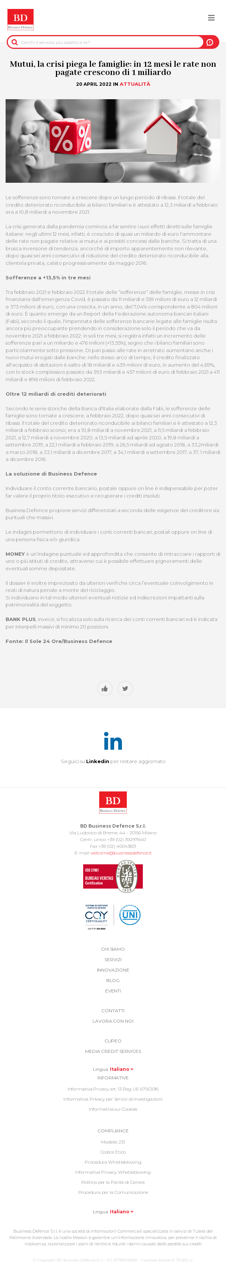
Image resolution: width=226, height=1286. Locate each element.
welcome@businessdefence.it (121, 853)
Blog (113, 980)
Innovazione (113, 970)
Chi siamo (113, 949)
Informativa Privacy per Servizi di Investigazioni (113, 1099)
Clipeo (113, 1041)
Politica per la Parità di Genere (113, 1182)
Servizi (112, 959)
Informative (113, 1077)
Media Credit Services (113, 1051)
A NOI (209, 42)
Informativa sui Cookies (113, 1109)
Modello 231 (113, 1142)
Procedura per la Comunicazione (113, 1192)
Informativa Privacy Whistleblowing (113, 1172)
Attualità (135, 84)
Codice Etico (113, 1152)
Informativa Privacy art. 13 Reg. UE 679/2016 (113, 1089)
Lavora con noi (113, 1021)
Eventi (113, 991)
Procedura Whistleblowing (113, 1162)
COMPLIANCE (113, 1130)
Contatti (112, 1010)
